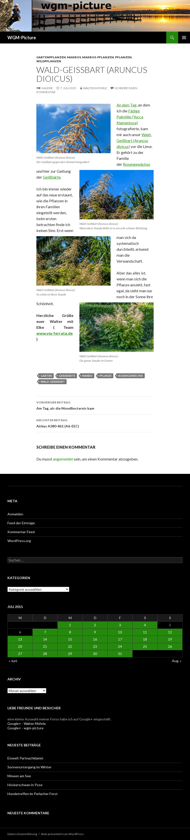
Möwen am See (19, 776)
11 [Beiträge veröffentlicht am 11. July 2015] (145, 632)
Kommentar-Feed (21, 532)
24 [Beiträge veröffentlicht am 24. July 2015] (120, 646)
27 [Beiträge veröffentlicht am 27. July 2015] (20, 653)
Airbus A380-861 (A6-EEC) (95, 422)
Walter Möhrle (95, 88)
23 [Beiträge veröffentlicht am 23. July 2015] (95, 646)
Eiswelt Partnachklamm (25, 758)
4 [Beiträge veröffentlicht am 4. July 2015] (145, 625)
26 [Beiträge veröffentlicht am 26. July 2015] (170, 646)
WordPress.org (19, 541)
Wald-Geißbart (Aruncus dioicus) (134, 140)
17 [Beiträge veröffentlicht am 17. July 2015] (120, 639)
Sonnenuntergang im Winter (29, 767)
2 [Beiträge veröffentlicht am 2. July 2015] (95, 625)
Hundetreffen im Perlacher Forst (32, 794)
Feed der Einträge (21, 523)
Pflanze (105, 375)
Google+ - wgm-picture (25, 728)
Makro (87, 375)
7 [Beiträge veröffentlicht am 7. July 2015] (45, 632)
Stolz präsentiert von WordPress (62, 834)
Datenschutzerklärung (22, 834)
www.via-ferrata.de (54, 333)
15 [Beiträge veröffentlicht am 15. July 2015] (70, 639)
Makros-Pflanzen (98, 57)
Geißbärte (52, 177)
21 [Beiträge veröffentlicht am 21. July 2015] (45, 646)
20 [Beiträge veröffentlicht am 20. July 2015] (20, 646)
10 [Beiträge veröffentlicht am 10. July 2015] (120, 632)
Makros (74, 57)
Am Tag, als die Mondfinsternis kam (95, 404)
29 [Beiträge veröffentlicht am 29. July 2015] (70, 653)
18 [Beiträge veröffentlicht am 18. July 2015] (145, 639)
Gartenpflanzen (51, 57)
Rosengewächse (136, 164)
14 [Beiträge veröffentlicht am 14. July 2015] (45, 639)
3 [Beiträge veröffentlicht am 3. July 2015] (120, 625)
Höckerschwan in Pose (25, 785)
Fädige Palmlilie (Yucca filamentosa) (130, 116)
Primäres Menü (184, 37)
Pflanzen (123, 57)
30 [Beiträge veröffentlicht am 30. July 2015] (95, 653)
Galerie (47, 88)
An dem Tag (127, 105)
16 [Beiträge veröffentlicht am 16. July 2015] (95, 639)
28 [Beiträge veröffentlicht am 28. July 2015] (45, 653)
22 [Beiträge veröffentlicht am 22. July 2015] (70, 646)
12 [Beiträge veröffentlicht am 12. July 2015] (170, 632)
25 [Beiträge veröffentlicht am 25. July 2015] (145, 646)
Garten (46, 375)
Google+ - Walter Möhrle (26, 723)
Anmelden (15, 514)
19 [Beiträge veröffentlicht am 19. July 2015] (170, 639)
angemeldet (63, 459)
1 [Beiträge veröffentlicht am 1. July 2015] (70, 625)
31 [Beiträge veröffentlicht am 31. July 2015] (120, 653)
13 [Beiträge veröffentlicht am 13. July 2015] (20, 639)
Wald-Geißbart (53, 381)
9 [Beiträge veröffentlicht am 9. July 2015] (95, 632)
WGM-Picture (21, 37)
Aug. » (176, 661)
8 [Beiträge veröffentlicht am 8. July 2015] (70, 632)
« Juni (13, 661)
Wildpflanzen (48, 61)
